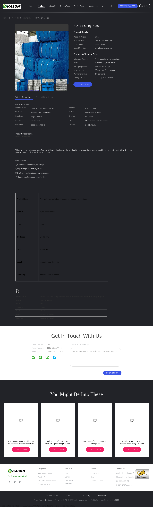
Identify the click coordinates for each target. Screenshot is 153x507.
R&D (92, 477)
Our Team (69, 480)
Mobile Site (102, 496)
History (67, 473)
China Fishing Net (40, 500)
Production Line (97, 480)
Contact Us (93, 6)
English (144, 6)
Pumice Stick (43, 477)
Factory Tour (65, 6)
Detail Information (23, 97)
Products (41, 6)
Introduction (70, 484)
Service (67, 477)
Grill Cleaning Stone (45, 484)
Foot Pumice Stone (45, 473)
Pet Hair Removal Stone (47, 480)
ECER (117, 500)
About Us (52, 6)
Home (31, 6)
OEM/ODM (95, 473)
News (104, 6)
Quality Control (79, 6)
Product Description (44, 97)
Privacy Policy (85, 496)
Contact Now (83, 84)
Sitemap (69, 496)
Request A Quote (127, 6)
